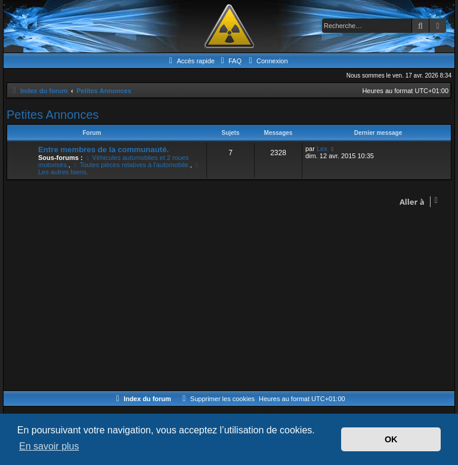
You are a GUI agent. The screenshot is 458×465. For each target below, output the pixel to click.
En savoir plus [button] (49, 446)
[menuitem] (230, 61)
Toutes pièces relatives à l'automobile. (131, 164)
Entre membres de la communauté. (103, 149)
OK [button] (391, 439)
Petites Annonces (53, 114)
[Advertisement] (229, 300)
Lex (322, 148)
